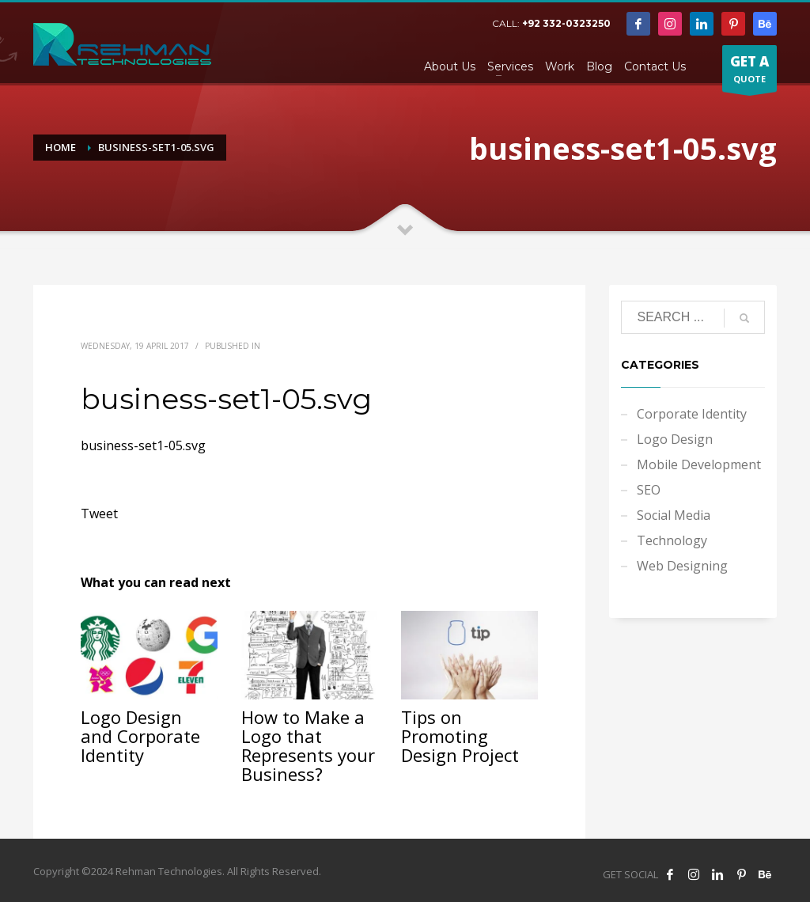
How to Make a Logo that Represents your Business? (308, 745)
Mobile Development (699, 464)
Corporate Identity (692, 414)
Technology (672, 540)
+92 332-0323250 (566, 23)
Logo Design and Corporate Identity (140, 736)
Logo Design (675, 439)
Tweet (99, 513)
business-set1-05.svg (143, 445)
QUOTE (749, 72)
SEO (648, 489)
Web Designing (682, 565)
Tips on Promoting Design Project (460, 736)
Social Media (673, 515)
